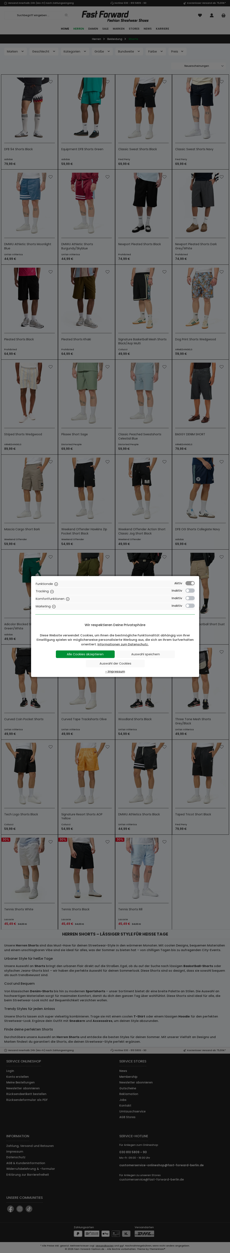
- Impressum (115, 671)
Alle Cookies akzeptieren (85, 654)
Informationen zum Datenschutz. (122, 644)
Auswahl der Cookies (115, 663)
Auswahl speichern (145, 654)
